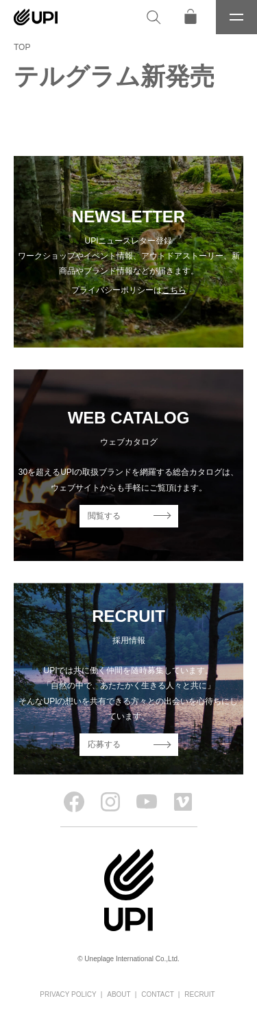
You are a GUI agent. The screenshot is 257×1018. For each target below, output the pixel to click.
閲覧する (104, 516)
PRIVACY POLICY (68, 994)
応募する (104, 744)
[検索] (153, 17)
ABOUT (118, 994)
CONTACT (157, 994)
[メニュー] (236, 17)
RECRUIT (199, 994)
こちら (174, 290)
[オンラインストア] (190, 17)
